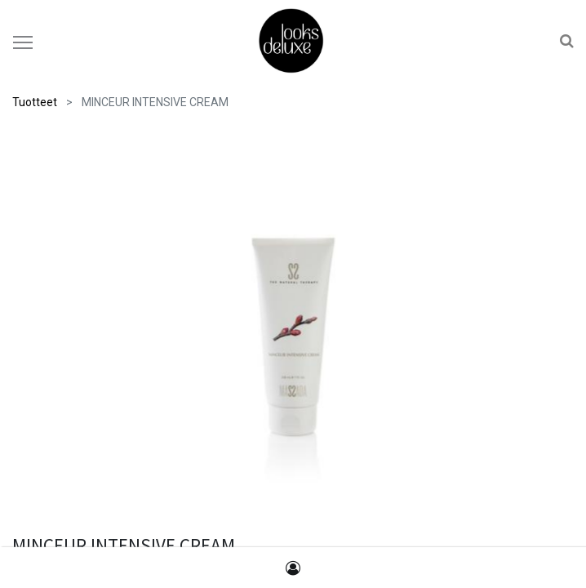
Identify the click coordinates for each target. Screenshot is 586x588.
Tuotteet (34, 102)
